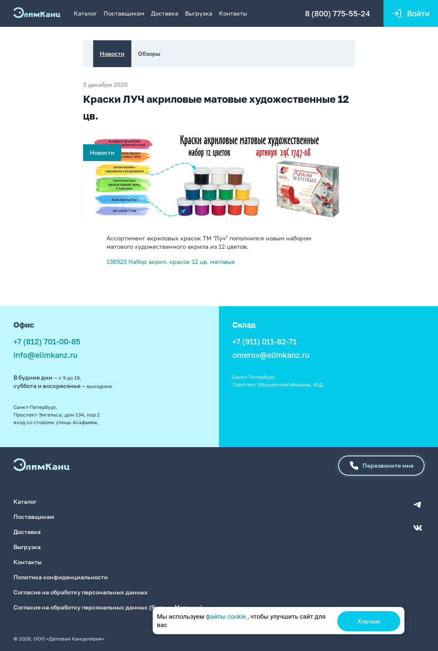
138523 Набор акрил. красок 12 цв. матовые (171, 261)
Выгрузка (198, 13)
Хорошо (368, 621)
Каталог (85, 13)
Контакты (233, 13)
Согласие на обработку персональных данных (80, 592)
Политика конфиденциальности (60, 577)
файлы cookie (226, 616)
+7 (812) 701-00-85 (47, 341)
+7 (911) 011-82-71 (264, 341)
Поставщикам (124, 13)
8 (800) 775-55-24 (337, 13)
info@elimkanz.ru (45, 354)
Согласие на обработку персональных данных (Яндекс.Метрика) (107, 607)
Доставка (164, 13)
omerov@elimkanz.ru (271, 354)
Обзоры (149, 53)
